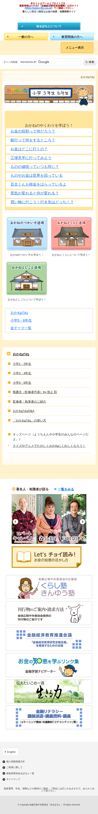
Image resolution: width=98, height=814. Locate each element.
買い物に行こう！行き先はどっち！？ (42, 202)
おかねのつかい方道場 (27, 234)
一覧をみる (66, 489)
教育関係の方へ (72, 37)
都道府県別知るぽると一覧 (20, 773)
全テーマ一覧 (20, 328)
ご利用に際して (14, 767)
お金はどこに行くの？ (29, 149)
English (11, 751)
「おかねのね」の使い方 (29, 420)
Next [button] (82, 521)
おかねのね (19, 313)
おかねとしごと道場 (27, 279)
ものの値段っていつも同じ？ (34, 167)
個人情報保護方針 (15, 761)
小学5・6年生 (21, 320)
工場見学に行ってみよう (30, 158)
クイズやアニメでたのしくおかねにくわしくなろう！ (49, 446)
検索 (91, 62)
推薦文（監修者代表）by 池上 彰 (35, 392)
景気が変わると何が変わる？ (34, 193)
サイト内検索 (10, 62)
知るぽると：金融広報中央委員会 (49, 17)
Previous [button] (15, 521)
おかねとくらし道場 (71, 234)
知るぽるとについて (48, 26)
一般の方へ (26, 37)
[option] (24, 519)
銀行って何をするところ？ (32, 140)
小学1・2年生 (22, 364)
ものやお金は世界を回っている (36, 175)
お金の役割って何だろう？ (32, 131)
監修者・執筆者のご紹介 (29, 401)
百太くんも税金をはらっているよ (38, 184)
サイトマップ (13, 779)
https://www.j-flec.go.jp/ (39, 8)
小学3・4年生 (22, 373)
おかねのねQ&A (23, 411)
